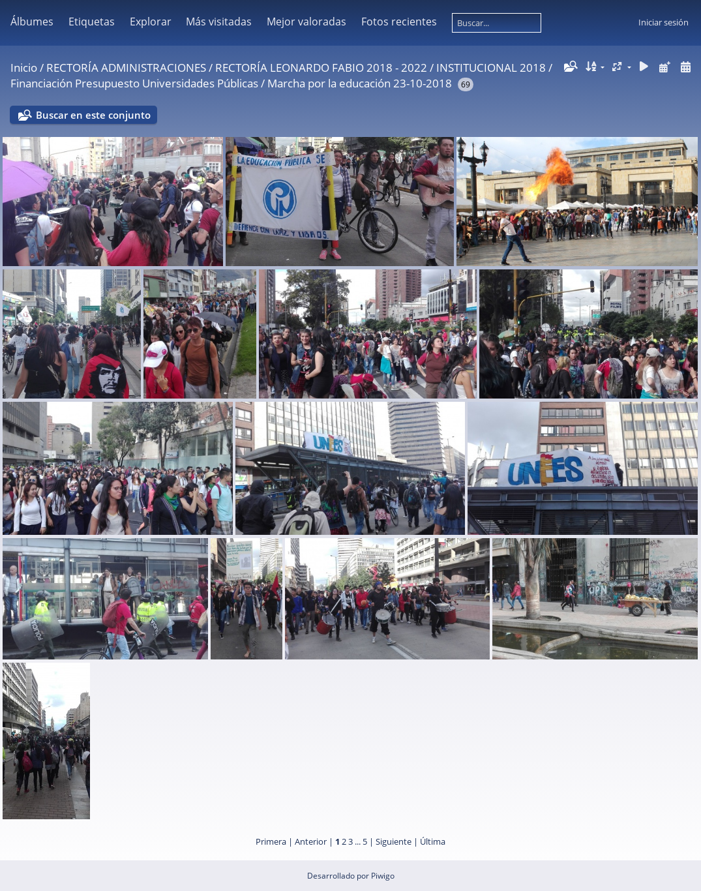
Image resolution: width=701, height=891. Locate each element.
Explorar (151, 21)
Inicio (23, 67)
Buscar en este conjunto (93, 114)
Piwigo (383, 875)
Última (432, 841)
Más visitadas (219, 21)
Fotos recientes (399, 21)
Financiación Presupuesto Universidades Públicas (134, 83)
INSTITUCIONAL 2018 (491, 67)
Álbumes (31, 21)
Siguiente (393, 841)
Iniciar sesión (663, 22)
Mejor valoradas (306, 21)
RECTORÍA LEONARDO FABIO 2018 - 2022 (321, 67)
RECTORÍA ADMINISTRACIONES (126, 67)
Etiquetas (91, 21)
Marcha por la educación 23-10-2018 (359, 83)
